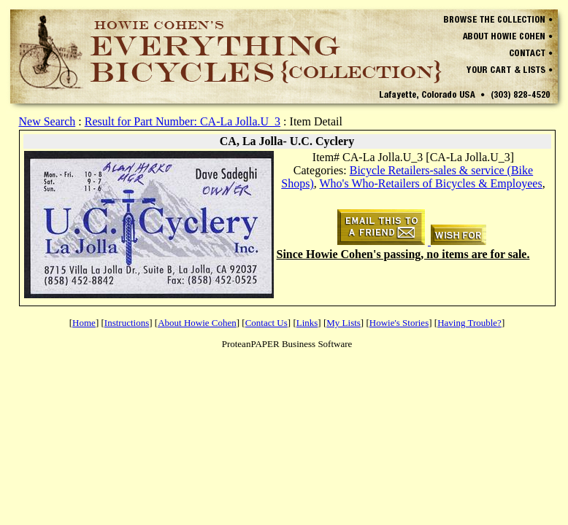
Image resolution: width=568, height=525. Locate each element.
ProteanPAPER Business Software (287, 343)
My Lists (343, 322)
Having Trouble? (469, 322)
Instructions (126, 322)
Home (84, 322)
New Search (47, 121)
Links (307, 322)
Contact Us (266, 322)
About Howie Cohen (197, 322)
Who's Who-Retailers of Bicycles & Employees (430, 183)
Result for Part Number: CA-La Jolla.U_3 (182, 121)
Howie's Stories (399, 322)
